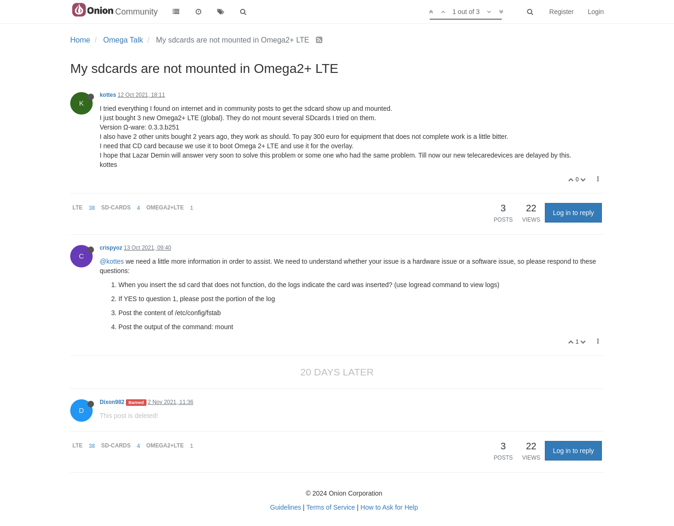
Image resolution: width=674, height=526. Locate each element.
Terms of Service (330, 507)
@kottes (112, 261)
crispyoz (111, 248)
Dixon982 (112, 402)
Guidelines (285, 507)
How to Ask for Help (389, 507)
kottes (108, 95)
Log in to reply (573, 212)
